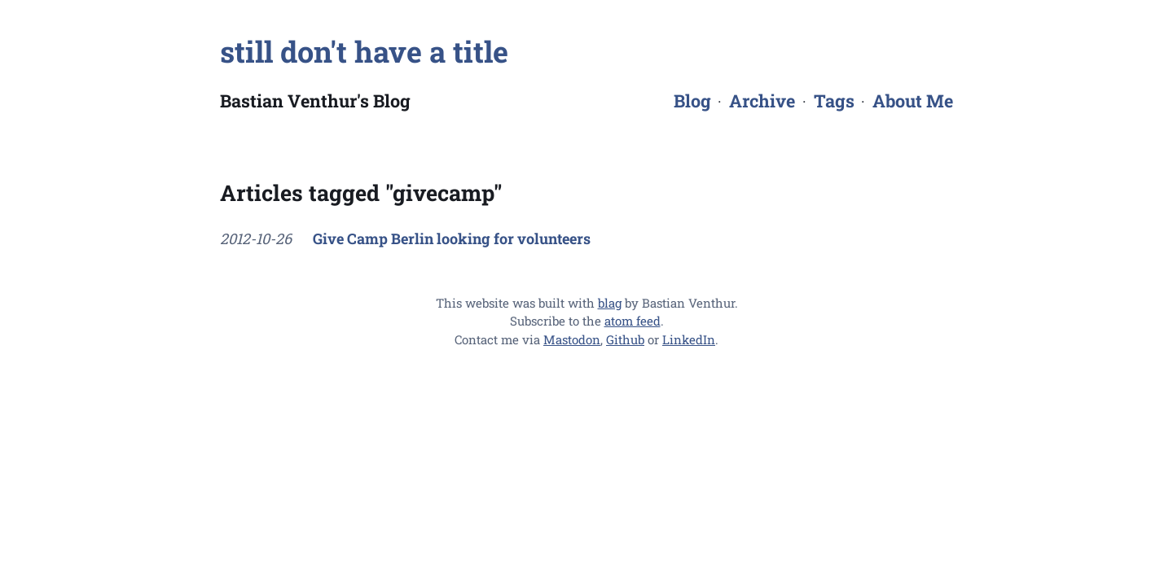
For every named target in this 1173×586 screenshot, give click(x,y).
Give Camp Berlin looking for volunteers (452, 238)
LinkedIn (688, 339)
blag (610, 303)
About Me (912, 100)
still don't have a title (364, 51)
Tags (834, 100)
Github (625, 339)
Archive (762, 100)
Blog (692, 100)
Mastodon (571, 339)
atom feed (632, 321)
